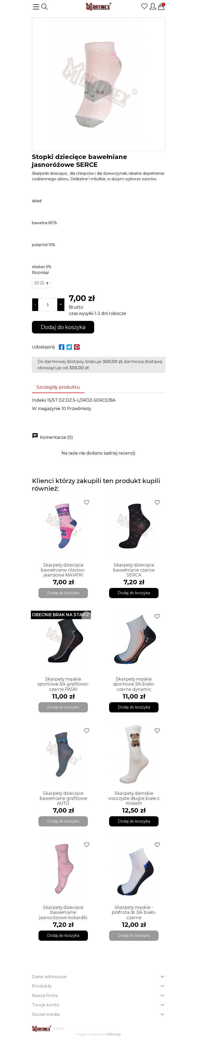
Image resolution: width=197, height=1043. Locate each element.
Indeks (39, 400)
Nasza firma (45, 995)
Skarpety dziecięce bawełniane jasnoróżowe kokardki (63, 912)
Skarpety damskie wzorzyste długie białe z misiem (133, 798)
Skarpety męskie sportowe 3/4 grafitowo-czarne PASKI (63, 684)
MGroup (114, 1034)
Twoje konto (45, 1004)
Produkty (42, 986)
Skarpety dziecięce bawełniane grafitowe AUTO (63, 798)
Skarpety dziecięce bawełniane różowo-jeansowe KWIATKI (63, 570)
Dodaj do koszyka (63, 327)
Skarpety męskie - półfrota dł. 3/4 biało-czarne (134, 912)
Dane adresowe (49, 976)
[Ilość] (48, 304)
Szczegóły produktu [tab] (58, 387)
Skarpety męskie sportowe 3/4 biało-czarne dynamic (134, 684)
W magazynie (46, 408)
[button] (44, 7)
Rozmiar (40, 272)
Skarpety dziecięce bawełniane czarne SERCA (134, 570)
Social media (46, 1014)
